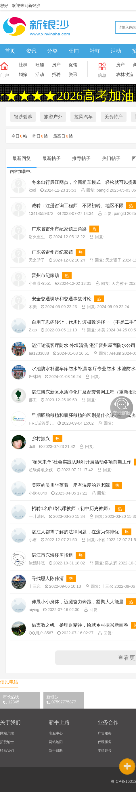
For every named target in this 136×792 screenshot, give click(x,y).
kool (32, 190)
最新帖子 (51, 158)
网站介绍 (7, 733)
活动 (116, 51)
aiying (34, 609)
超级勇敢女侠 (41, 469)
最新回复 (21, 158)
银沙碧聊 (23, 116)
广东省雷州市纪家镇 (52, 252)
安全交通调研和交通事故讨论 (61, 298)
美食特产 (113, 116)
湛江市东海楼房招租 (52, 555)
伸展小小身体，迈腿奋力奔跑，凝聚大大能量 (78, 601)
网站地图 (56, 742)
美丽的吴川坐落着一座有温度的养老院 (71, 485)
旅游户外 (53, 116)
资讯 (31, 51)
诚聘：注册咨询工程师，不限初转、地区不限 (78, 205)
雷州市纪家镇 (45, 275)
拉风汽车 (83, 116)
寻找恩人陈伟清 (48, 578)
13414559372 (41, 213)
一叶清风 (37, 516)
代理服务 (105, 742)
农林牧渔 (124, 74)
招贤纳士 (7, 742)
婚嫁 (23, 74)
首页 (10, 51)
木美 (33, 306)
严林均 (35, 376)
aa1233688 (39, 353)
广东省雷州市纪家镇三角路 (59, 228)
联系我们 (7, 751)
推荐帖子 (81, 158)
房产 (56, 64)
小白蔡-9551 (40, 283)
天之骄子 (37, 260)
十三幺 (35, 586)
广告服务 (105, 733)
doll (32, 446)
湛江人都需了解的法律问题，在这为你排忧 (75, 531)
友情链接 (105, 751)
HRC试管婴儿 (41, 423)
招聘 (56, 74)
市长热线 (21, 699)
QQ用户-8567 (41, 633)
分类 (52, 51)
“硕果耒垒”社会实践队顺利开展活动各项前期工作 (81, 461)
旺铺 (73, 51)
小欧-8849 (38, 493)
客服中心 (56, 733)
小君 (33, 539)
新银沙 (65, 699)
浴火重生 (37, 236)
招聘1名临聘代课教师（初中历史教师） (72, 508)
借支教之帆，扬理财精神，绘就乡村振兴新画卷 (80, 625)
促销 (73, 64)
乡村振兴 (41, 438)
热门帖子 (111, 158)
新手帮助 (56, 751)
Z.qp (33, 330)
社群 (95, 51)
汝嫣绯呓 (37, 563)
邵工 (33, 400)
